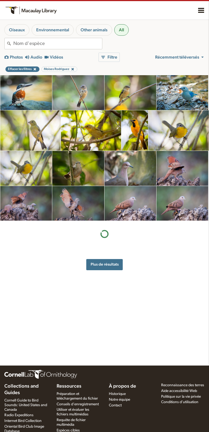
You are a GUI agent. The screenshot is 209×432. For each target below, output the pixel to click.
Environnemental (52, 30)
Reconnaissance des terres (182, 385)
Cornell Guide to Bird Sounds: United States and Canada (25, 405)
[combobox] (57, 43)
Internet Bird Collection (23, 421)
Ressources (69, 386)
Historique (117, 394)
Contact (115, 405)
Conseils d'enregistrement (78, 404)
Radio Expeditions (18, 415)
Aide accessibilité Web (179, 391)
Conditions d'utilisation (179, 402)
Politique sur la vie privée (181, 396)
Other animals (94, 30)
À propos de (122, 386)
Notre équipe (119, 399)
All (121, 30)
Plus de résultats (105, 264)
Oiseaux (17, 30)
